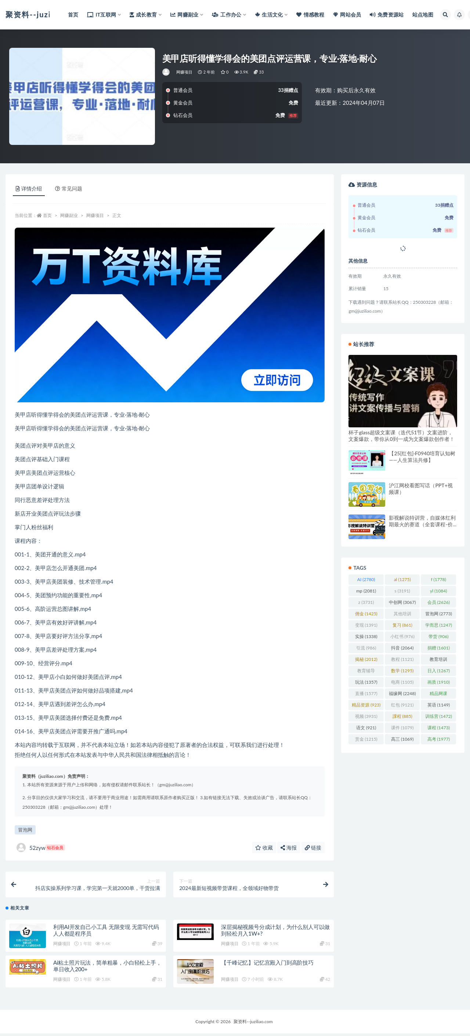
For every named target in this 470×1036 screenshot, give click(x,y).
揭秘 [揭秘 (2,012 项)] (366, 659)
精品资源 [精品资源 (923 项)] (366, 705)
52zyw (41, 847)
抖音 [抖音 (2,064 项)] (402, 648)
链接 (313, 847)
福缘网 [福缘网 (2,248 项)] (402, 693)
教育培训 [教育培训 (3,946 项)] (438, 660)
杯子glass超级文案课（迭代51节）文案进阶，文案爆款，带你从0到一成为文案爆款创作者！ (401, 435)
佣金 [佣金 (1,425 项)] (366, 613)
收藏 (264, 847)
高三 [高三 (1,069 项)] (402, 739)
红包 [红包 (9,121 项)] (402, 705)
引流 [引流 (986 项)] (366, 648)
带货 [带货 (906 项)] (438, 636)
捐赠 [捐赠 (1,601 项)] (438, 648)
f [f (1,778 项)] (438, 579)
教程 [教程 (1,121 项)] (402, 659)
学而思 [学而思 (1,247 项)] (438, 625)
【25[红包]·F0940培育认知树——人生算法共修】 (422, 456)
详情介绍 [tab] (29, 188)
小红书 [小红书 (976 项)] (402, 636)
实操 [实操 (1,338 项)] (366, 636)
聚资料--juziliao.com (253, 1024)
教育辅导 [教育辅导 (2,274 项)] (366, 672)
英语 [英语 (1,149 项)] (438, 705)
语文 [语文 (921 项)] (366, 727)
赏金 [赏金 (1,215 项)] (366, 739)
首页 (47, 215)
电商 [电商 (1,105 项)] (402, 682)
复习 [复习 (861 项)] (402, 625)
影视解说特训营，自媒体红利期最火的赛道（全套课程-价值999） (422, 524)
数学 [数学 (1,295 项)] (402, 670)
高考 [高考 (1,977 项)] (438, 739)
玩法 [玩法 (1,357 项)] (366, 682)
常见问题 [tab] (68, 188)
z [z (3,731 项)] (366, 602)
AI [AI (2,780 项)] (366, 579)
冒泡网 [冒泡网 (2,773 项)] (438, 613)
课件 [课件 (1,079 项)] (402, 727)
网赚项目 (184, 72)
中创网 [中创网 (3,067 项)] (402, 602)
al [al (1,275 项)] (402, 579)
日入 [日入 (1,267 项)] (438, 670)
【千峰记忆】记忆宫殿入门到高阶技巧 (267, 965)
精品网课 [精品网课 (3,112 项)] (438, 695)
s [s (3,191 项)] (402, 591)
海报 (289, 847)
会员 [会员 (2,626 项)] (438, 602)
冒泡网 (25, 830)
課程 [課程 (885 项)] (402, 716)
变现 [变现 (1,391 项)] (366, 625)
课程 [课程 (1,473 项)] (438, 727)
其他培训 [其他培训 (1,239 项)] (402, 615)
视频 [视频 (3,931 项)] (366, 716)
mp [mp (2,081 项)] (366, 591)
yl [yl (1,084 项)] (438, 591)
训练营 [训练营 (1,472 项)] (438, 716)
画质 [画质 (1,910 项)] (438, 682)
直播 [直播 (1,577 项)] (366, 693)
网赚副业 (69, 215)
